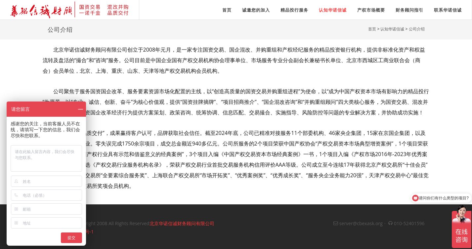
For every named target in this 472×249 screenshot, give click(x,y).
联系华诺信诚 (448, 10)
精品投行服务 (294, 10)
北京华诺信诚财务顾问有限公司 (182, 223)
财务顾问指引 (409, 10)
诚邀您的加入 (256, 10)
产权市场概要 (371, 10)
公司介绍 (417, 29)
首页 (372, 29)
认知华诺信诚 (333, 10)
